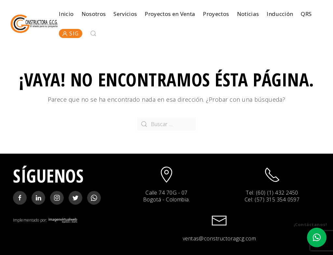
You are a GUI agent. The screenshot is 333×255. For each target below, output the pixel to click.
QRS (306, 14)
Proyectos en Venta (170, 14)
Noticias (248, 14)
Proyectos (216, 14)
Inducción (280, 14)
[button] (316, 237)
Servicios (125, 14)
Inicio (66, 14)
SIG (70, 33)
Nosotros (94, 14)
